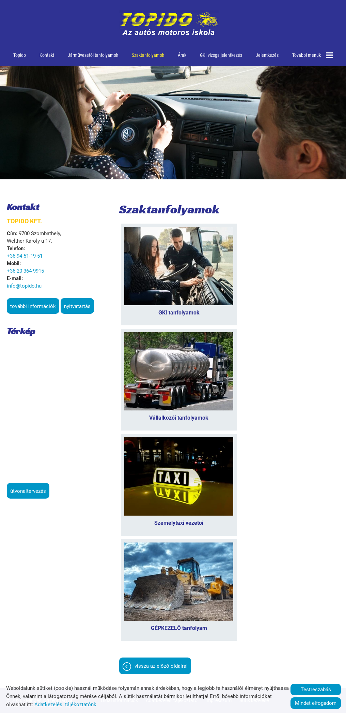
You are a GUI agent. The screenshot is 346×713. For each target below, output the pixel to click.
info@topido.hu (24, 286)
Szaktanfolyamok (148, 55)
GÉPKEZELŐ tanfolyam (179, 628)
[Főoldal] (169, 23)
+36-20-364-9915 (25, 271)
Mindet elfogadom (315, 703)
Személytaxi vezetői (178, 523)
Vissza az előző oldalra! (161, 666)
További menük (312, 55)
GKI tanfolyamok (179, 312)
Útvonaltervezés (28, 491)
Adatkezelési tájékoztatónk (65, 704)
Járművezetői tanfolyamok (93, 55)
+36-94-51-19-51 (25, 256)
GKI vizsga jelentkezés (221, 55)
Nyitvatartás (77, 306)
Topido (19, 55)
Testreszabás (316, 689)
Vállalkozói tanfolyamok (178, 418)
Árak (182, 55)
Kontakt (47, 55)
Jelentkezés (267, 55)
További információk (33, 306)
